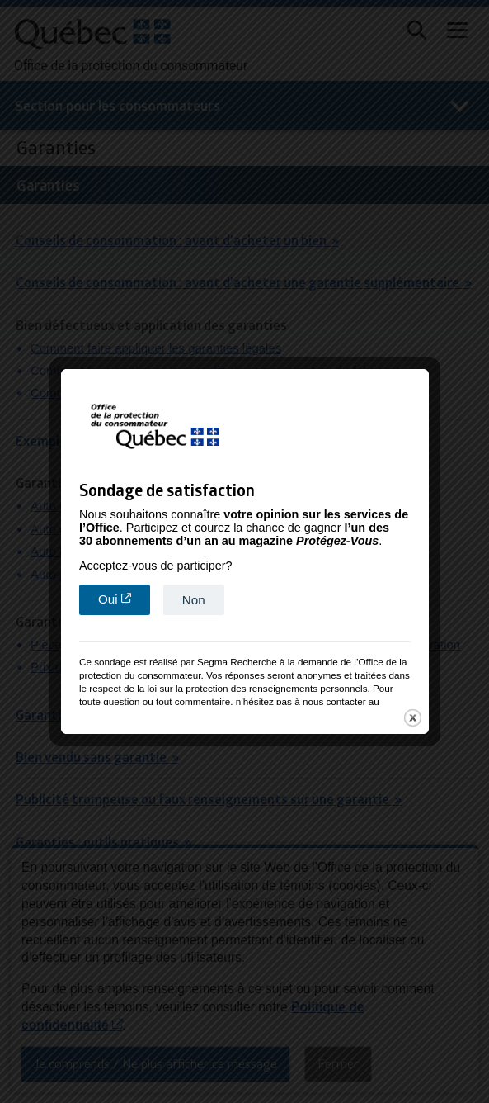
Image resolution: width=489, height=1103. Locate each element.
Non (193, 598)
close (412, 717)
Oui (124, 596)
